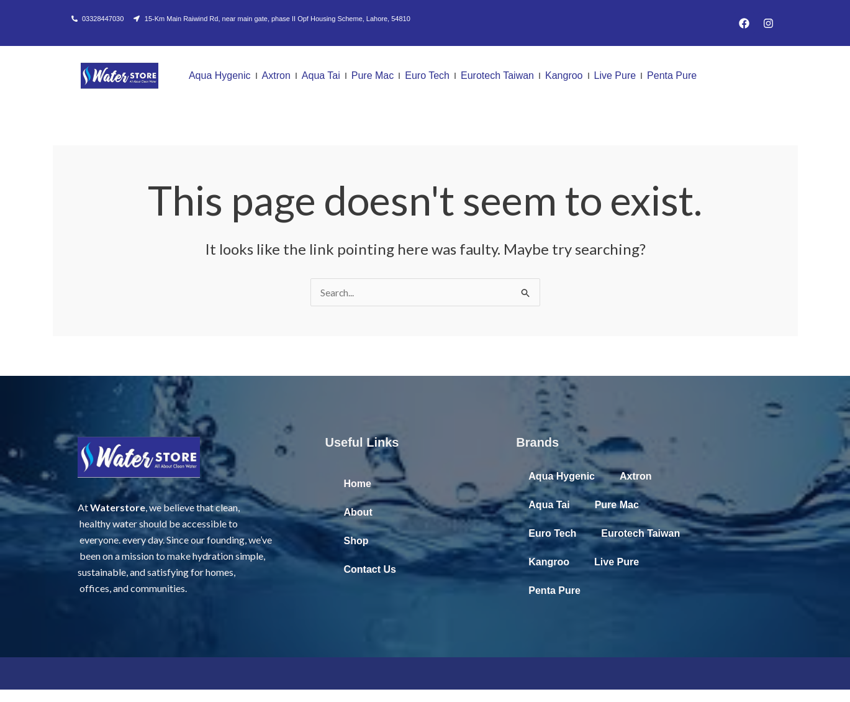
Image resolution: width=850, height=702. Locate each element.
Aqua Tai (321, 75)
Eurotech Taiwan (497, 75)
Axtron (276, 75)
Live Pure (615, 75)
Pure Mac (372, 75)
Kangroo (564, 75)
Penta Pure (672, 75)
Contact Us (370, 569)
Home (357, 483)
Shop (356, 541)
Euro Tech (427, 75)
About (358, 512)
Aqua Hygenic (220, 75)
